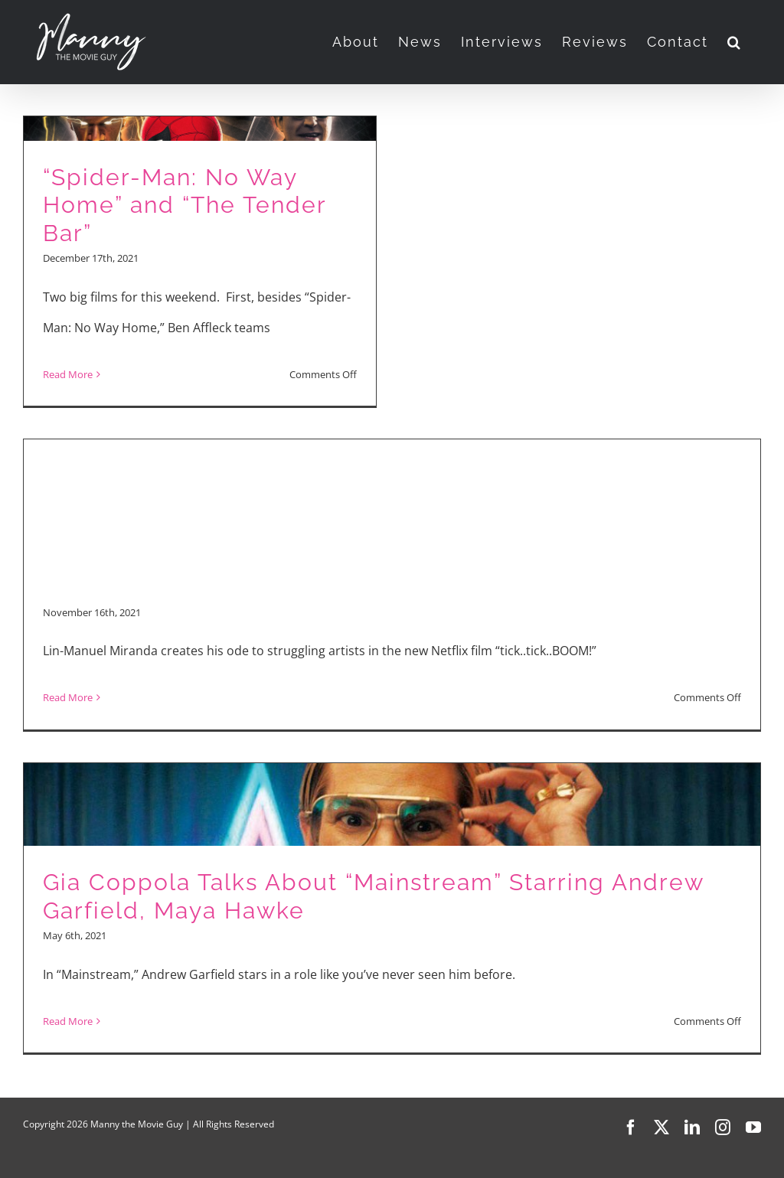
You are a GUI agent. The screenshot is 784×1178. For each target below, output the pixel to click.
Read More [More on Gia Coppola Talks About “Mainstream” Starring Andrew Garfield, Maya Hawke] (68, 1021)
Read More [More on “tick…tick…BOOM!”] (68, 697)
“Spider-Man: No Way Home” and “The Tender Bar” (184, 205)
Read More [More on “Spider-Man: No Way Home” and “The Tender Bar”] (68, 374)
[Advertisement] (392, 483)
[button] (734, 42)
